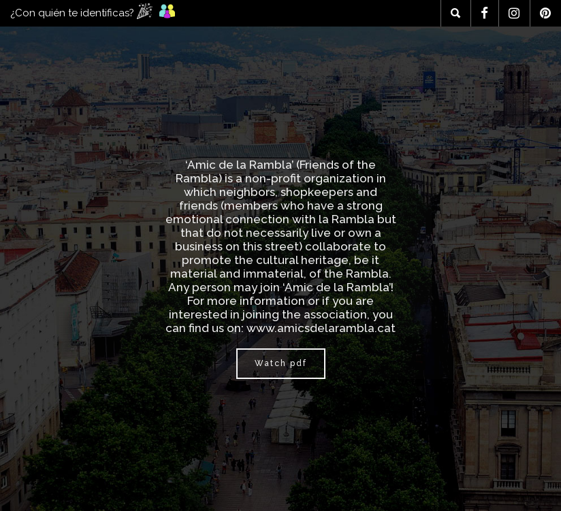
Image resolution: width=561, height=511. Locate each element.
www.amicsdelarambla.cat (321, 328)
